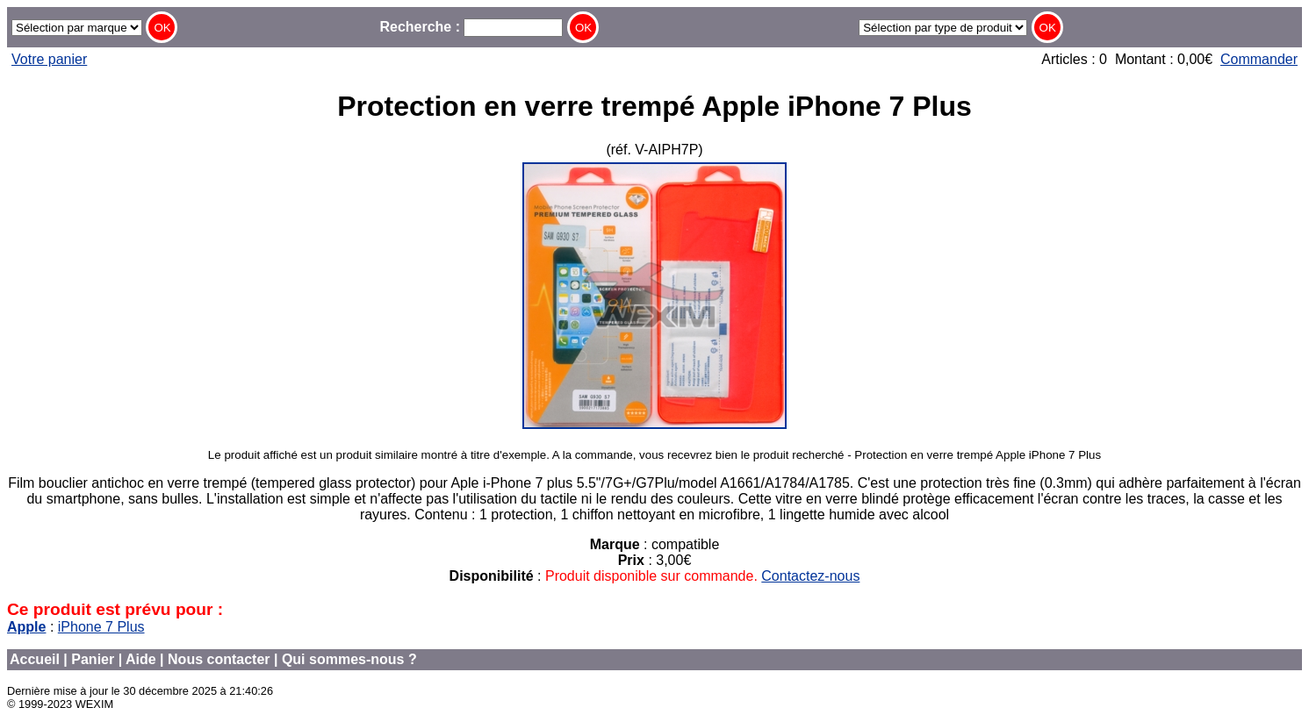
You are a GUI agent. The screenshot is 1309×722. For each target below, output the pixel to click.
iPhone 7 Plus (101, 626)
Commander (1259, 59)
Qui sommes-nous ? (349, 659)
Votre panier (49, 59)
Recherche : (471, 26)
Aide (141, 659)
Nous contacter (219, 659)
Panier (92, 659)
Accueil (35, 659)
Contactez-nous (810, 575)
